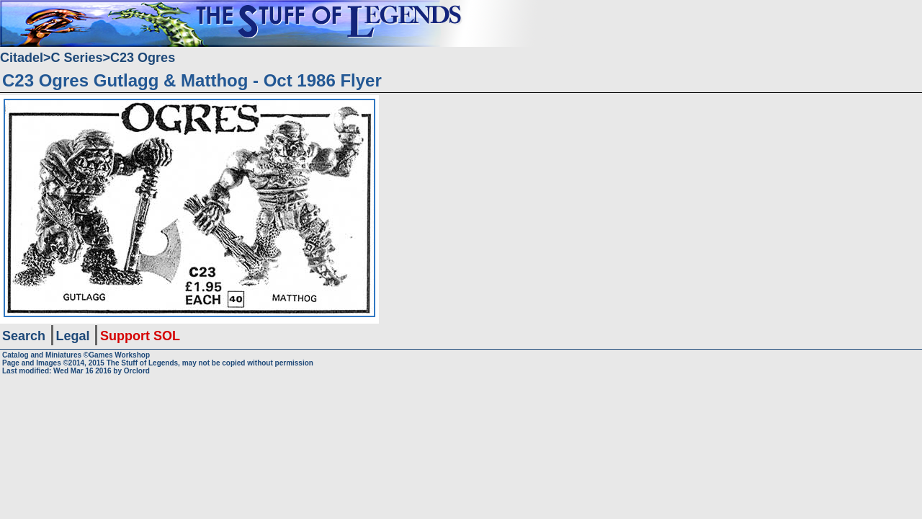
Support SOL (140, 336)
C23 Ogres (142, 57)
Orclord (137, 371)
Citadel (21, 57)
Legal (73, 336)
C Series (77, 57)
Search (23, 336)
